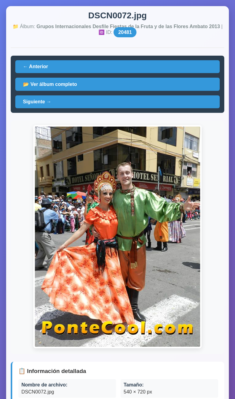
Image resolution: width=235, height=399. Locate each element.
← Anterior (35, 66)
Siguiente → (37, 101)
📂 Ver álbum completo (50, 84)
